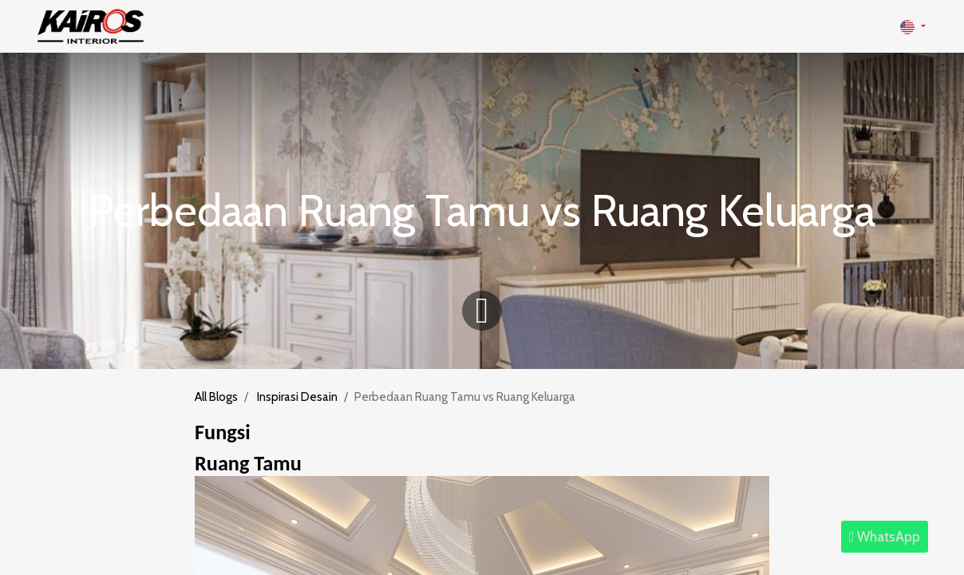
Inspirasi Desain (297, 397)
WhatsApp (884, 537)
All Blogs (216, 397)
